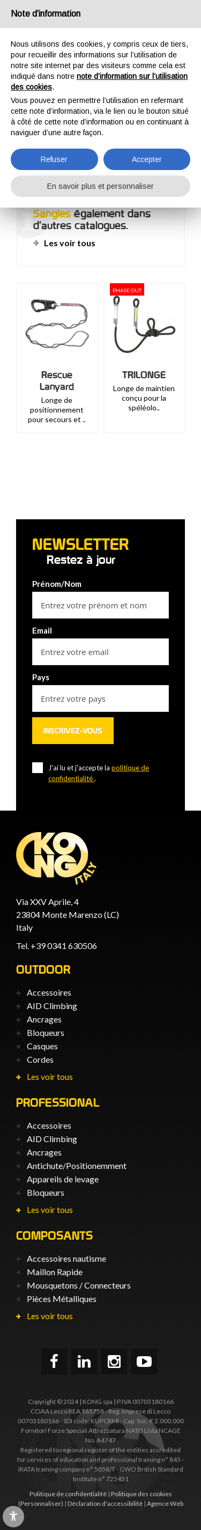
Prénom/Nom (56, 584)
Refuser (54, 159)
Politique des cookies (141, 1494)
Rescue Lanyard (57, 380)
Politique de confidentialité (68, 1494)
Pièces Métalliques (61, 1298)
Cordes (40, 1059)
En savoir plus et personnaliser (100, 186)
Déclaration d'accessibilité (105, 1503)
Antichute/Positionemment (76, 1165)
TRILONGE (144, 374)
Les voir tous (69, 243)
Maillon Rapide (55, 1272)
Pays (40, 677)
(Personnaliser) (40, 1503)
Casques (42, 1046)
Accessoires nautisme (66, 1258)
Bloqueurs (45, 1032)
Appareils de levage (63, 1179)
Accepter (147, 159)
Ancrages (44, 1019)
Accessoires (49, 992)
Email (42, 630)
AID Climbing (52, 1006)
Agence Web (165, 1503)
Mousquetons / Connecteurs (79, 1285)
